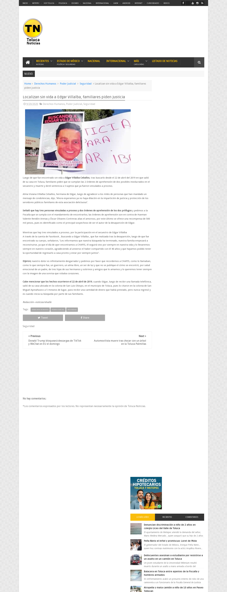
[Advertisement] (177, 31)
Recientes (42, 62)
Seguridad (86, 83)
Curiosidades (153, 3)
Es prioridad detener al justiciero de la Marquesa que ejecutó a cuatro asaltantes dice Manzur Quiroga (183, 269)
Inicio (25, 3)
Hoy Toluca (49, 3)
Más (139, 62)
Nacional (87, 3)
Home (27, 83)
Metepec (35, 3)
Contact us (196, 491)
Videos (166, 3)
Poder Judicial (68, 83)
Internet (138, 3)
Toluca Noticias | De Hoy (63, 587)
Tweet (34, 321)
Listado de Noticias (164, 60)
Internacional (102, 3)
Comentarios (195, 122)
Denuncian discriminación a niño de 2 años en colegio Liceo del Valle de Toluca (183, 133)
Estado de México (68, 62)
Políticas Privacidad (177, 587)
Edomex (75, 3)
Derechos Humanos (45, 83)
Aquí (201, 587)
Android (126, 3)
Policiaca (63, 3)
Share (58, 321)
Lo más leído (159, 122)
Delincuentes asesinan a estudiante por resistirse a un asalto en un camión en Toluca (180, 169)
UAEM (115, 3)
